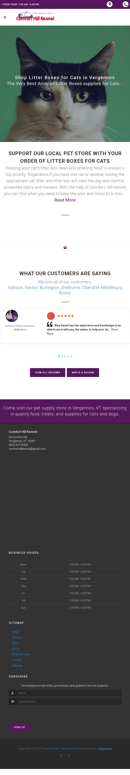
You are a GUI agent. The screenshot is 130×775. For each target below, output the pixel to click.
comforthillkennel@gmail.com (27, 454)
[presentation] (29, 718)
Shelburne (70, 287)
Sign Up (19, 733)
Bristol (65, 293)
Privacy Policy (50, 754)
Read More (65, 200)
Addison (15, 287)
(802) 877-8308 (18, 450)
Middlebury (111, 287)
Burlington (49, 287)
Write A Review (83, 372)
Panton (31, 287)
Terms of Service (71, 754)
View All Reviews (47, 372)
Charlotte (90, 287)
